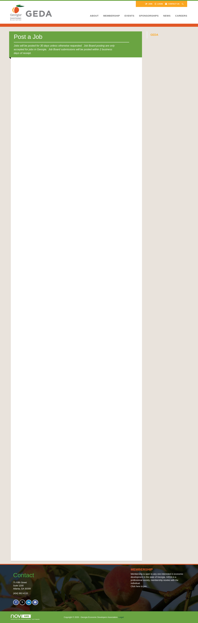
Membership (111, 15)
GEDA (154, 34)
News (166, 15)
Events (129, 15)
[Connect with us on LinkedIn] (29, 602)
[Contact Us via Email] (35, 602)
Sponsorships (149, 15)
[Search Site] (183, 4)
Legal (121, 617)
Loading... (76, 307)
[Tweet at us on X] (22, 602)
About (94, 15)
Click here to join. (139, 586)
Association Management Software (25, 617)
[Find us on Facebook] (16, 602)
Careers (181, 15)
